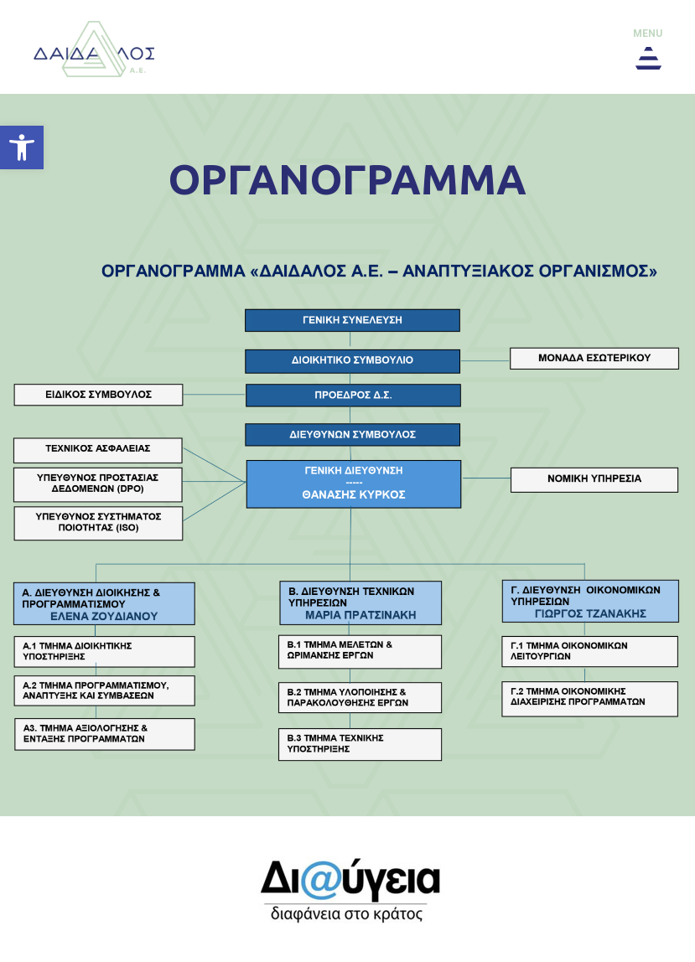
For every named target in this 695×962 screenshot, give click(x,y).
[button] (22, 147)
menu (647, 33)
